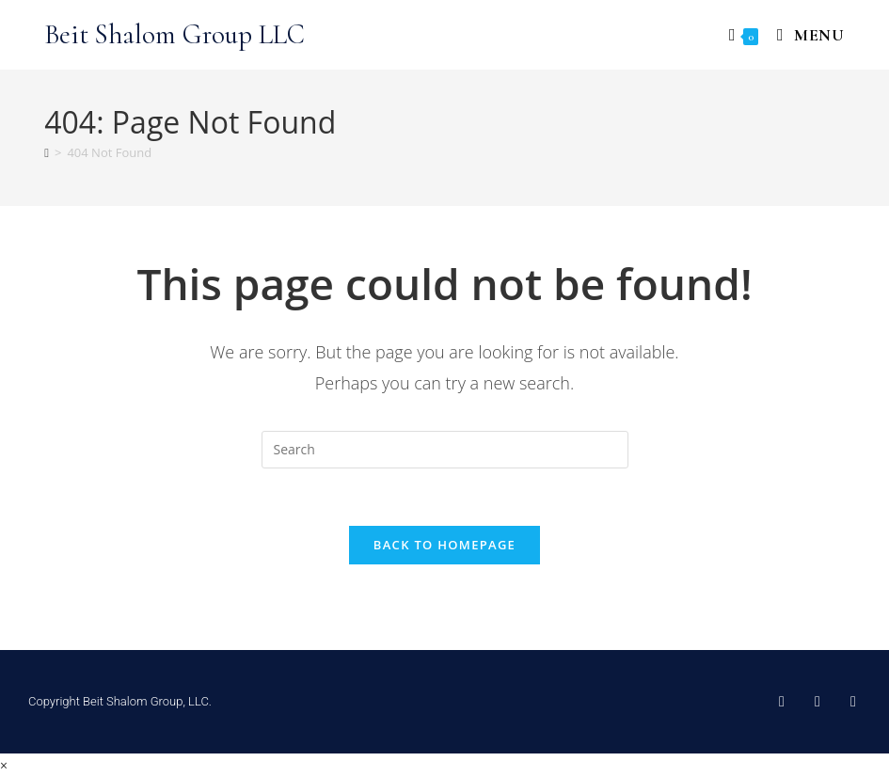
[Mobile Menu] (804, 34)
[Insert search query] (445, 449)
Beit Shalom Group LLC (174, 34)
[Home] (46, 152)
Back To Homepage (444, 544)
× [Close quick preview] (4, 765)
